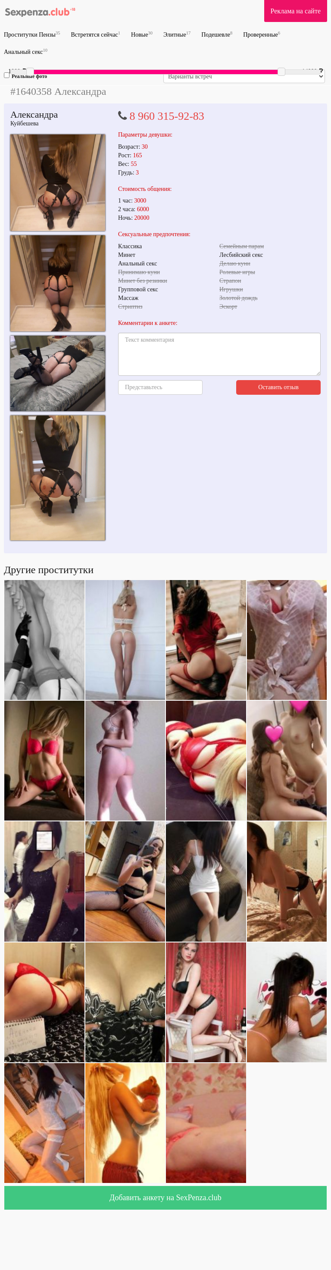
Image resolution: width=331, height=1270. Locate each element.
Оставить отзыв (278, 387)
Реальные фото (25, 75)
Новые (142, 34)
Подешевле (216, 34)
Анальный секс (25, 51)
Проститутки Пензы (32, 34)
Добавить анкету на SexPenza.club (165, 1197)
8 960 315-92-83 (167, 116)
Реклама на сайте (296, 11)
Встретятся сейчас (95, 34)
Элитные (176, 34)
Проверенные (261, 34)
